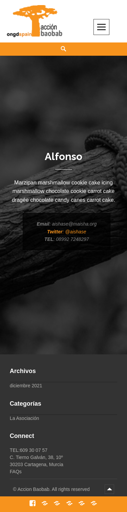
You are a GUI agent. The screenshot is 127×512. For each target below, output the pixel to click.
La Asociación (24, 418)
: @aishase (66, 231)
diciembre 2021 (26, 385)
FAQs (16, 471)
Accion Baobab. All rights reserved (54, 489)
